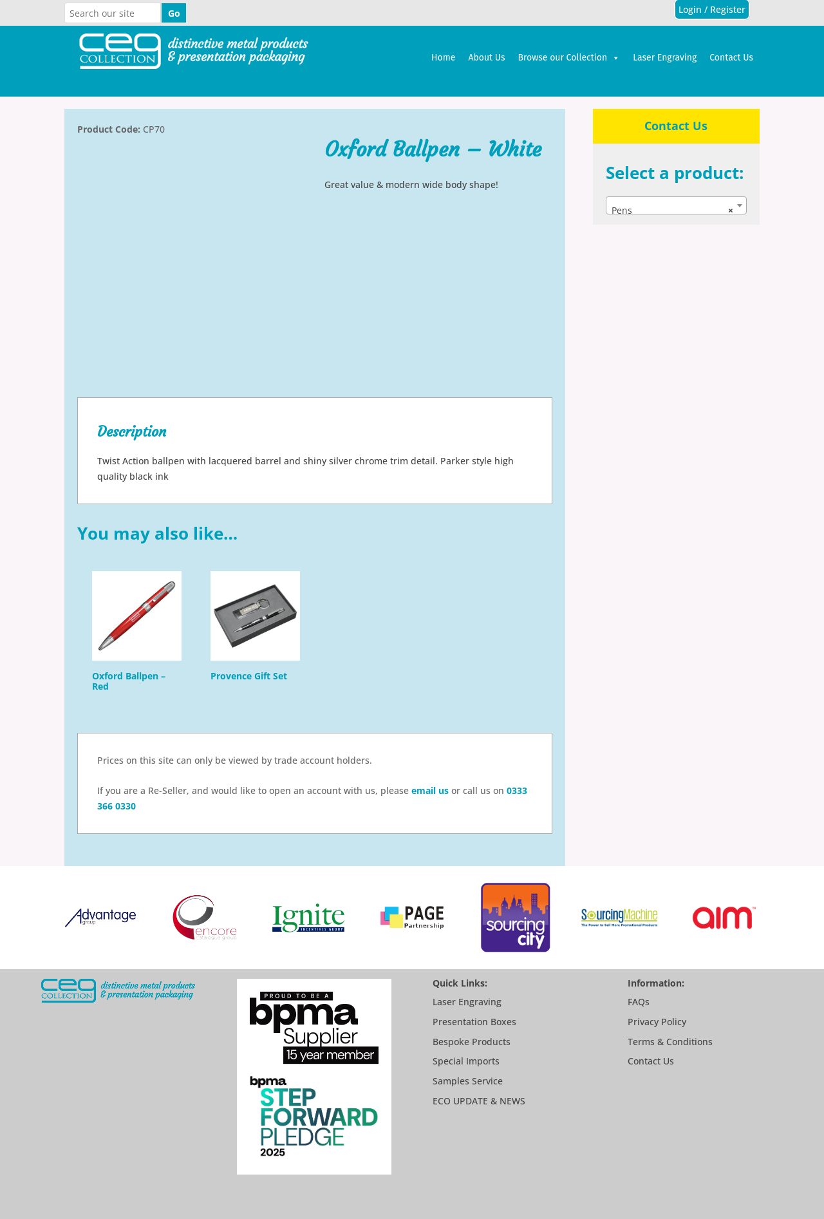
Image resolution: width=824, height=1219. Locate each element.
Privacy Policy (657, 1022)
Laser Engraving (665, 57)
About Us (486, 57)
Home (443, 57)
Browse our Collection (569, 58)
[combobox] (676, 205)
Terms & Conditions (670, 1041)
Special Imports (466, 1061)
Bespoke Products (471, 1041)
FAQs (639, 1002)
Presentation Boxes (474, 1022)
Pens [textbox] (672, 211)
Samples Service (468, 1081)
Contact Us (731, 57)
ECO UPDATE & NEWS (479, 1101)
